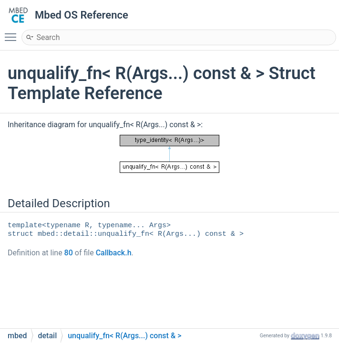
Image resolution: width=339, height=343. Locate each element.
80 (68, 252)
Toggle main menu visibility (13, 33)
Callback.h (114, 252)
